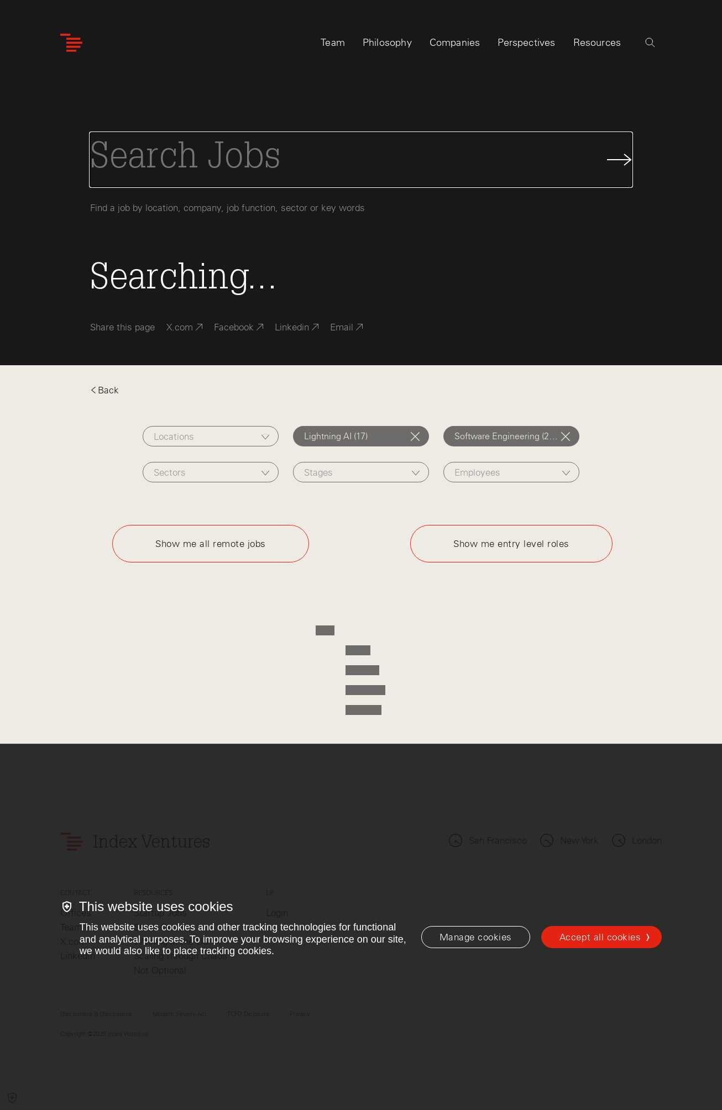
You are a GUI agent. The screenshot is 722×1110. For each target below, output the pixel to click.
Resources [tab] (597, 42)
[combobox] (211, 436)
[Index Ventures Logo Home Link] (71, 43)
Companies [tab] (455, 42)
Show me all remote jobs (210, 543)
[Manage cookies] (475, 937)
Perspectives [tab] (526, 42)
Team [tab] (333, 42)
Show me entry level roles (511, 543)
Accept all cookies (600, 937)
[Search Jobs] (361, 160)
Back (104, 390)
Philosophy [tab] (387, 42)
